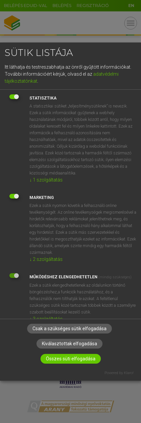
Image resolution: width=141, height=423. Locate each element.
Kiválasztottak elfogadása (69, 343)
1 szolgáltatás (46, 180)
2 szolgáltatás (46, 259)
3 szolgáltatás (46, 319)
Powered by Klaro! (119, 373)
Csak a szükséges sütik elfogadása (69, 328)
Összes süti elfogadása (70, 358)
